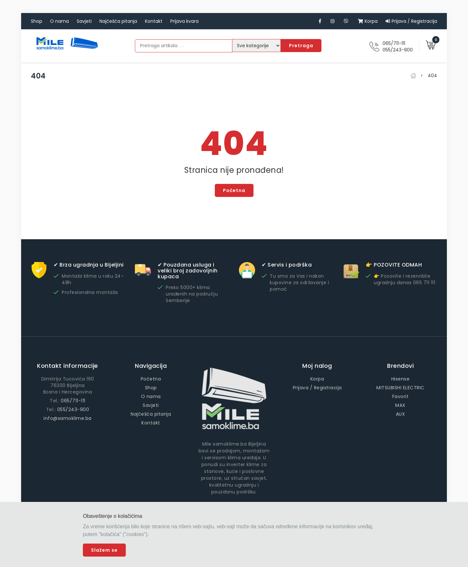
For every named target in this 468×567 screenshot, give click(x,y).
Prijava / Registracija (411, 21)
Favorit (400, 396)
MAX (400, 405)
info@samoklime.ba (68, 418)
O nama (59, 21)
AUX (400, 414)
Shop (36, 21)
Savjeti (84, 21)
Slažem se (104, 550)
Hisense (400, 379)
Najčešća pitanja (118, 21)
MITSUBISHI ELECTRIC (400, 387)
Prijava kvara (184, 21)
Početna (234, 190)
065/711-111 (394, 43)
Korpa (368, 21)
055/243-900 (398, 50)
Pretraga (301, 45)
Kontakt (153, 21)
